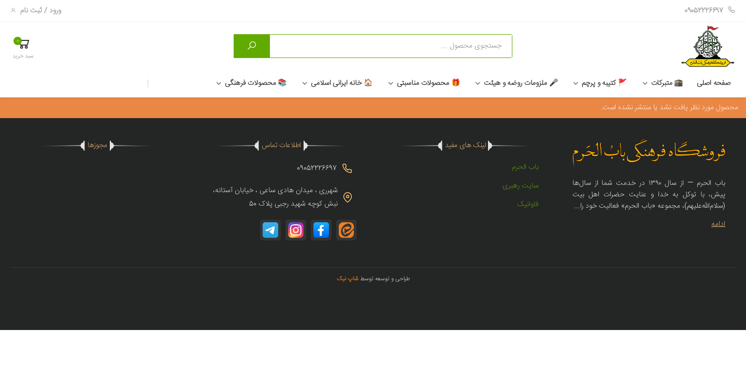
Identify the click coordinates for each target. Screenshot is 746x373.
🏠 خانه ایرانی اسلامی (341, 83)
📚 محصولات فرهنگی (255, 83)
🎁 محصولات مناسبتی (428, 83)
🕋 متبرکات (667, 83)
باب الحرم (525, 167)
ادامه (718, 224)
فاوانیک (528, 204)
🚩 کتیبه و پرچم (604, 83)
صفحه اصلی (713, 83)
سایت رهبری (521, 186)
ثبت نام (31, 11)
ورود (55, 11)
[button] (23, 47)
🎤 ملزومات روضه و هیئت (520, 83)
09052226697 (710, 11)
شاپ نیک (347, 279)
